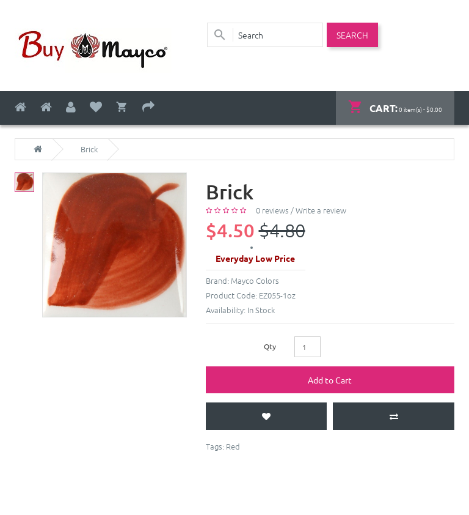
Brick (89, 149)
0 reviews (272, 210)
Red (233, 446)
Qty (270, 346)
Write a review (321, 210)
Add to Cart (330, 379)
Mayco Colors (255, 280)
